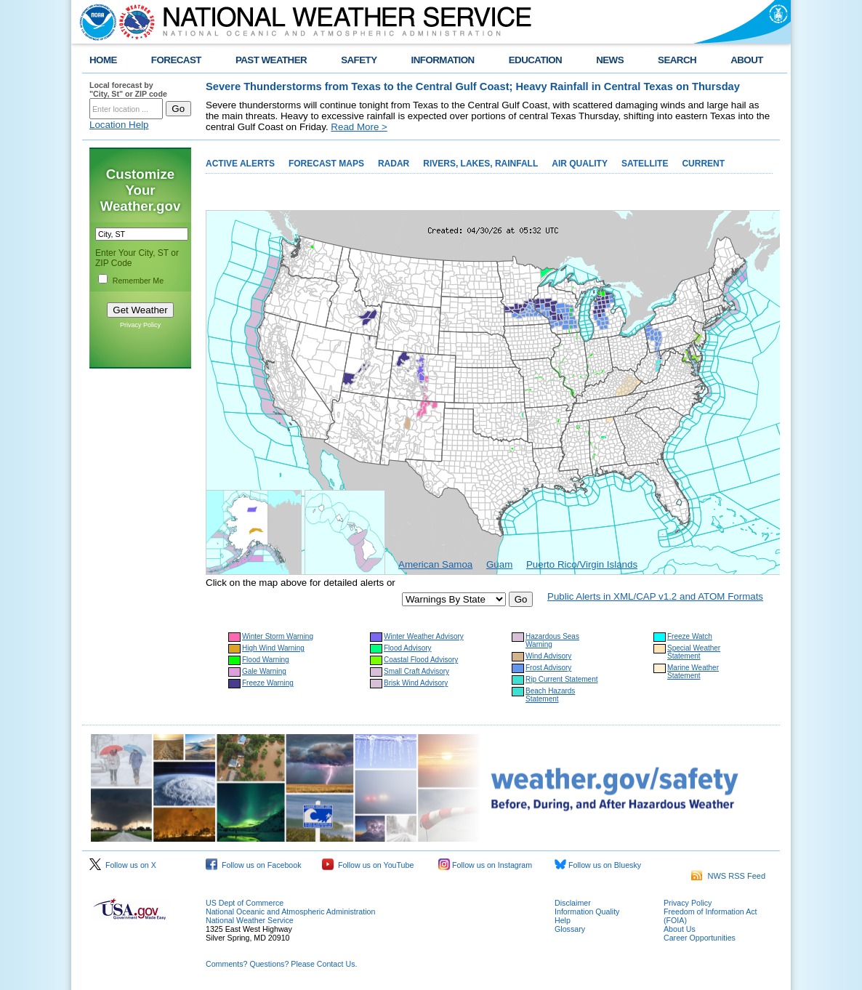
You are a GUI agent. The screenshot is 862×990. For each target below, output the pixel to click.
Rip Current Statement (561, 679)
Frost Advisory (548, 668)
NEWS (610, 60)
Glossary (570, 929)
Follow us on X (122, 865)
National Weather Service (250, 920)
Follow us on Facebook (254, 865)
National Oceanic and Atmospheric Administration (290, 911)
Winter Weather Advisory (424, 636)
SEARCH (677, 60)
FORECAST (176, 60)
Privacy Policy (140, 325)
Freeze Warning (268, 683)
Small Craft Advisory (416, 671)
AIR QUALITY (580, 163)
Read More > (359, 126)
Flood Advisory (408, 648)
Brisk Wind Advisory (416, 683)
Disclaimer (573, 902)
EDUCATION (535, 60)
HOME (103, 60)
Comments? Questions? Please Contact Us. (281, 963)
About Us (680, 929)
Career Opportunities (700, 937)
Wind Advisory (548, 656)
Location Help (119, 124)
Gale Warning (264, 671)
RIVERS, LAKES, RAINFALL (480, 163)
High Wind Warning (273, 648)
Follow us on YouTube (368, 865)
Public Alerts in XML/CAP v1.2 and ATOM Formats (655, 596)
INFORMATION (443, 60)
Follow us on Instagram (485, 865)
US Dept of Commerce (244, 902)
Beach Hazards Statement (550, 695)
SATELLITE (644, 163)
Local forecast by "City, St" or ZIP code (128, 89)
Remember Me (138, 280)
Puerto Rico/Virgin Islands (581, 564)
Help (563, 920)
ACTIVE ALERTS (240, 163)
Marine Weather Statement (693, 672)
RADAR (393, 163)
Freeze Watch (689, 636)
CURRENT (703, 163)
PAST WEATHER (271, 60)
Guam (499, 564)
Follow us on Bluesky (598, 865)
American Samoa (435, 564)
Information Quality (587, 911)
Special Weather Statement (693, 652)
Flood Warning (265, 660)
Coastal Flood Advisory (421, 660)
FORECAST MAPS (326, 163)
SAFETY (358, 60)
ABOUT (746, 60)
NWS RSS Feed (728, 876)
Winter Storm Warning (277, 636)
